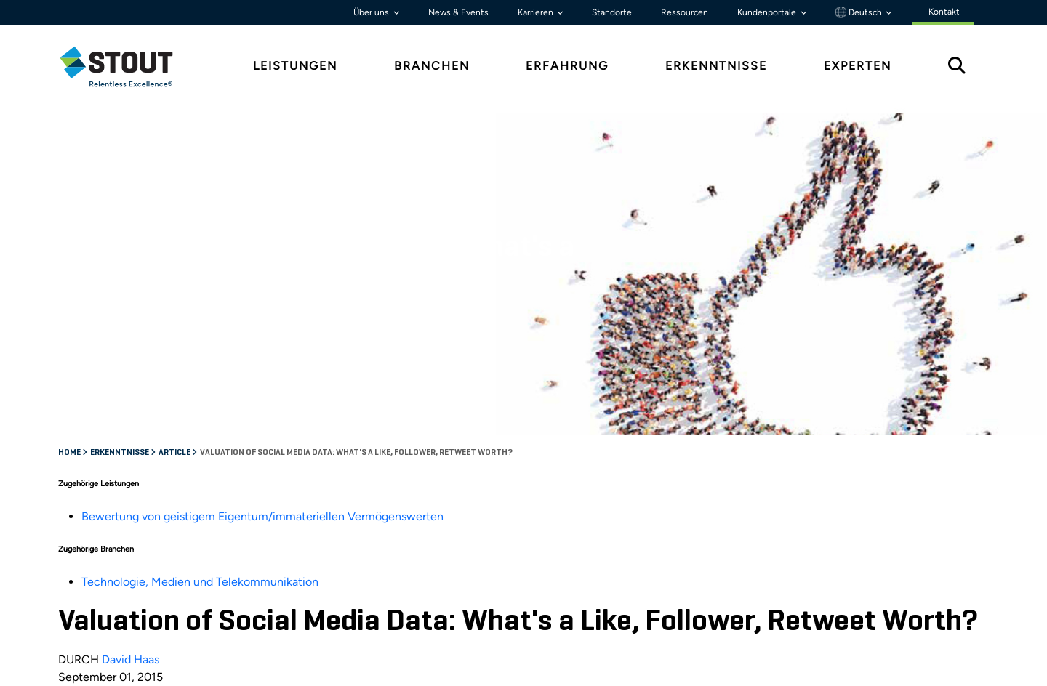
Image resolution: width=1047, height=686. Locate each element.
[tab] (127, 66)
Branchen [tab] (432, 66)
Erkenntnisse (120, 452)
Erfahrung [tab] (567, 66)
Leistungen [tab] (295, 66)
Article (175, 452)
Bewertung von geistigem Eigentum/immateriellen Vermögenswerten (262, 516)
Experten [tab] (857, 66)
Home (70, 452)
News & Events (458, 12)
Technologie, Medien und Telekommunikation (199, 582)
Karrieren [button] (536, 12)
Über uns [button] (372, 12)
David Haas (130, 659)
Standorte (612, 12)
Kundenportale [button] (767, 12)
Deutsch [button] (859, 12)
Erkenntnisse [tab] (716, 66)
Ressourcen (684, 12)
